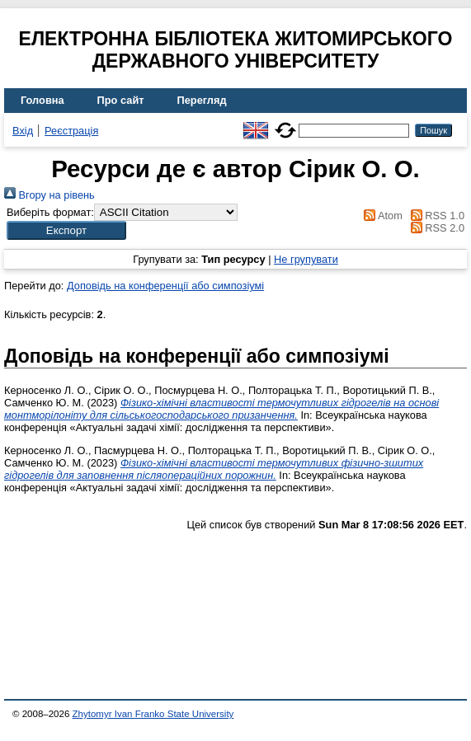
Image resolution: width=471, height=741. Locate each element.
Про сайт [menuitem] (120, 100)
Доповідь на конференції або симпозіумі (165, 285)
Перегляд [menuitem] (202, 100)
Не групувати (306, 259)
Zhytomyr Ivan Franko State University (153, 714)
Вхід (22, 130)
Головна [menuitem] (42, 100)
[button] (66, 230)
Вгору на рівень (49, 195)
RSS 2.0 (434, 228)
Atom (381, 215)
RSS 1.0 (434, 215)
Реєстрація (71, 130)
